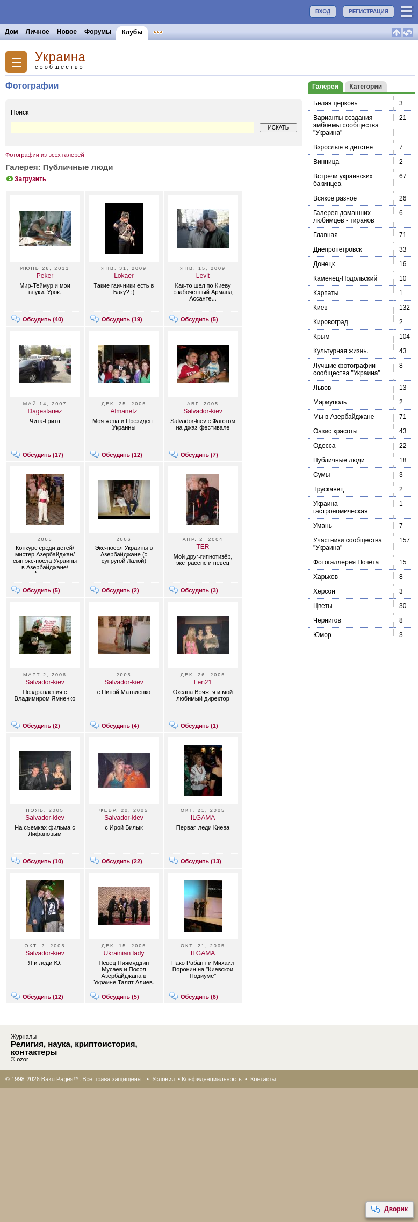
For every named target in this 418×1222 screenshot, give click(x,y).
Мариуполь (330, 402)
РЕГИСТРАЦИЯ (368, 12)
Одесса (324, 445)
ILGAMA (203, 817)
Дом (11, 31)
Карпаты (325, 293)
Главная (325, 235)
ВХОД (322, 12)
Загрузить (25, 179)
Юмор (322, 635)
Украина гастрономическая (340, 507)
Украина (60, 57)
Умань (322, 526)
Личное (37, 31)
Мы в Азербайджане (343, 416)
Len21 (203, 682)
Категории (365, 86)
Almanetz (123, 411)
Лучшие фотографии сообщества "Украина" (346, 369)
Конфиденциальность (212, 1079)
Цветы (323, 606)
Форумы (97, 31)
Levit (203, 276)
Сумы (321, 474)
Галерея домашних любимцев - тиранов (343, 216)
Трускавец (328, 489)
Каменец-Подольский (345, 278)
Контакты (263, 1079)
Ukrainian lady (123, 953)
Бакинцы (254, 31)
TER (203, 547)
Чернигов (327, 620)
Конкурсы (217, 31)
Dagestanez (44, 411)
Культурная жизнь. (341, 351)
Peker (45, 276)
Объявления (173, 31)
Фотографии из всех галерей (44, 155)
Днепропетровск (337, 249)
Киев (320, 307)
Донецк (324, 264)
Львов (322, 387)
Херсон (324, 591)
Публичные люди (339, 460)
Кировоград (330, 322)
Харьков (325, 577)
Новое (67, 31)
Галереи (325, 86)
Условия (163, 1079)
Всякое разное (335, 198)
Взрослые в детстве (343, 147)
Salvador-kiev (202, 411)
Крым (321, 336)
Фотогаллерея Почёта (346, 562)
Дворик (389, 1209)
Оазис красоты (335, 431)
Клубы (131, 32)
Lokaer (124, 276)
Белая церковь (335, 103)
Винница (326, 162)
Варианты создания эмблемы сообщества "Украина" (346, 125)
